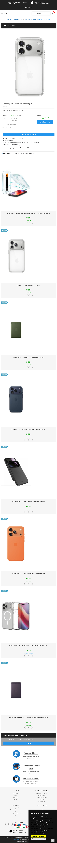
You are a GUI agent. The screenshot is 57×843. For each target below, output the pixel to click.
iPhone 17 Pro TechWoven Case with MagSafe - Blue (28, 429)
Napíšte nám (16, 839)
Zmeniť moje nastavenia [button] (38, 839)
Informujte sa (28, 653)
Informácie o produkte (28, 134)
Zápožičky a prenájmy (41, 797)
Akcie (15, 795)
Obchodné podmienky (15, 808)
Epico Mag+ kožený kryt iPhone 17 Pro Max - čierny (28, 501)
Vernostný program (31, 778)
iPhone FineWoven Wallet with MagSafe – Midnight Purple (28, 717)
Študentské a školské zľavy (31, 767)
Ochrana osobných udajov (15, 810)
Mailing (28, 743)
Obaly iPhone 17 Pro (30, 19)
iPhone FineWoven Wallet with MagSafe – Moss (28, 357)
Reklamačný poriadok (41, 793)
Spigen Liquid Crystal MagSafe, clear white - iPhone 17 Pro (28, 645)
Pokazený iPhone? (31, 753)
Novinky (15, 793)
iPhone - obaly (18, 19)
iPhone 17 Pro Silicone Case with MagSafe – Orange (28, 573)
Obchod (9, 19)
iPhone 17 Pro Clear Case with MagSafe (28, 285)
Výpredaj (15, 797)
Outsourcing (41, 801)
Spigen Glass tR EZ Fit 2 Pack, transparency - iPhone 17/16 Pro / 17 (28, 213)
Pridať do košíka (45, 122)
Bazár (15, 799)
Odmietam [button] (42, 836)
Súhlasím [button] (34, 836)
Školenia (41, 799)
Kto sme (41, 808)
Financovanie (41, 795)
